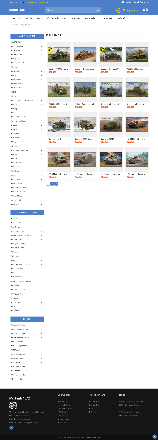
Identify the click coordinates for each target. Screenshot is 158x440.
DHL (92, 408)
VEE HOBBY (17, 162)
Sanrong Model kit (19, 150)
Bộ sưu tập (63, 415)
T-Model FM (17, 294)
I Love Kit (15, 204)
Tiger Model (16, 196)
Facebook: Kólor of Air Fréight (132, 401)
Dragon (15, 58)
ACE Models (17, 46)
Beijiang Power (18, 333)
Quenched (16, 276)
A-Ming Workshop (19, 329)
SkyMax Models (18, 289)
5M (13, 306)
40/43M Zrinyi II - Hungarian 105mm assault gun (68, 174)
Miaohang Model (19, 345)
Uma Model (16, 183)
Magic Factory (17, 166)
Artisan (14, 218)
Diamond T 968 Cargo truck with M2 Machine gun (69, 69)
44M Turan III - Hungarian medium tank (90, 174)
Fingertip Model (18, 243)
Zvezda (14, 146)
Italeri (14, 96)
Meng (14, 108)
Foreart (15, 154)
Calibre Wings (17, 231)
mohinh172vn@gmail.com (26, 423)
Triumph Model (18, 366)
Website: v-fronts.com (129, 415)
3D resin (75, 18)
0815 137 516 (130, 11)
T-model (15, 133)
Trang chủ (15, 18)
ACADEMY (16, 42)
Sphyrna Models (18, 187)
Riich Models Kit (18, 116)
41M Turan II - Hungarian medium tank (116, 174)
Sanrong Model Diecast (21, 281)
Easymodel (16, 239)
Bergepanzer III (55, 139)
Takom (14, 125)
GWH (14, 158)
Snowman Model (19, 121)
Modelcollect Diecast (20, 264)
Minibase (15, 179)
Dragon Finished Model (21, 235)
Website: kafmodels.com (130, 405)
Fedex (92, 412)
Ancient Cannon (18, 325)
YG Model (16, 370)
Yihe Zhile (16, 302)
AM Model (16, 222)
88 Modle (15, 310)
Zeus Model (16, 379)
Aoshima (15, 50)
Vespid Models (18, 141)
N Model (15, 350)
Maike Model (17, 341)
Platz (14, 175)
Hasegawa (16, 79)
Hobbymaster (17, 247)
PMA (14, 272)
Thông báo (143, 2)
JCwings (15, 256)
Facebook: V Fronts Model (130, 412)
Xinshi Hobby (17, 200)
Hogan (14, 252)
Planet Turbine (18, 354)
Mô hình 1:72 (95, 437)
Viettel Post (94, 405)
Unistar (14, 298)
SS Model (15, 362)
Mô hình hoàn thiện (56, 18)
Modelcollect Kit (18, 191)
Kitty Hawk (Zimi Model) (22, 100)
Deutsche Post (95, 401)
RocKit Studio (17, 358)
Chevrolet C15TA (107, 139)
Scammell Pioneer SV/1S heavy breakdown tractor (121, 69)
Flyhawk (15, 71)
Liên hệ (121, 18)
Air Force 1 (16, 227)
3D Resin (62, 412)
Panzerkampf (17, 268)
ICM (13, 92)
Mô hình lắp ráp (34, 18)
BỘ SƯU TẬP (90, 18)
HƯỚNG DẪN (107, 18)
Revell (14, 112)
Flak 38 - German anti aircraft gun (88, 104)
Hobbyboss (16, 83)
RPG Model (16, 171)
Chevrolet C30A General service (88, 139)
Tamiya (14, 129)
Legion (14, 260)
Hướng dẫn (64, 419)
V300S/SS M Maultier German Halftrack (65, 104)
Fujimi (14, 75)
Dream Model (17, 62)
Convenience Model (20, 337)
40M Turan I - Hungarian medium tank (142, 174)
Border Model (17, 54)
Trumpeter (16, 137)
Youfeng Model (18, 375)
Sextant (15, 285)
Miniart (14, 104)
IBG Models (16, 87)
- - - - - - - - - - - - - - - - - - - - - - (132, 409)
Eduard (14, 67)
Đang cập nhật (128, 2)
